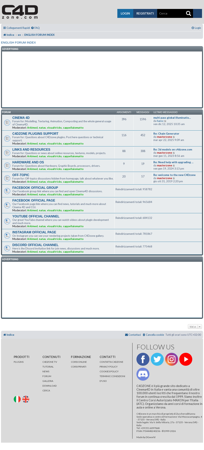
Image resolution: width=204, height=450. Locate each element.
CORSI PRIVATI (78, 366)
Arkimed (32, 127)
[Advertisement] (102, 79)
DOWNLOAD (49, 385)
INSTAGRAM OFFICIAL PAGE (34, 232)
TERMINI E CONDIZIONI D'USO (112, 378)
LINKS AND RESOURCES (31, 149)
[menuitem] (35, 28)
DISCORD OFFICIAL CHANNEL (35, 245)
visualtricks (54, 127)
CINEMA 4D (20, 117)
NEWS (45, 371)
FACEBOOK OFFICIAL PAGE (33, 200)
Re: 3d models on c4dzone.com (172, 149)
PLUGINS (19, 361)
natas (42, 127)
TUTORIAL (48, 366)
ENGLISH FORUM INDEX (18, 42)
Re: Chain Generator (166, 133)
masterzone (164, 136)
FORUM (46, 376)
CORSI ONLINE (79, 361)
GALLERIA (47, 380)
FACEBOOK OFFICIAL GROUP (35, 187)
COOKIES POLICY (109, 371)
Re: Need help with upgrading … (173, 162)
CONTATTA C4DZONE (111, 361)
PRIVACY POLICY (109, 366)
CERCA (46, 390)
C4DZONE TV (49, 361)
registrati (145, 13)
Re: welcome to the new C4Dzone (174, 175)
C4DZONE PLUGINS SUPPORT (35, 133)
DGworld (150, 437)
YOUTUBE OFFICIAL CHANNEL (35, 216)
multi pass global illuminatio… (172, 117)
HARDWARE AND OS (28, 162)
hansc (160, 120)
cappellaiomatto (73, 127)
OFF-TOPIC (20, 175)
